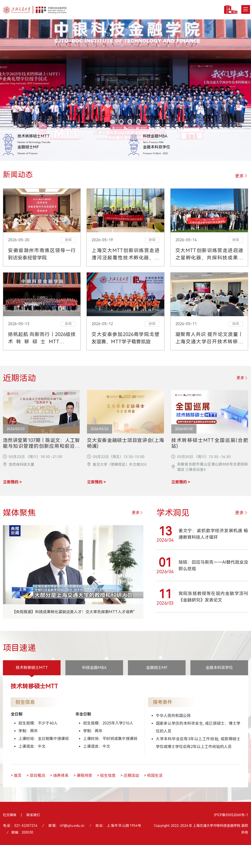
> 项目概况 (35, 775)
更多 (241, 175)
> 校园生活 (153, 775)
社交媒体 (9, 815)
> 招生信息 (106, 775)
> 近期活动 (129, 775)
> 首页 (16, 775)
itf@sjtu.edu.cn (72, 826)
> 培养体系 (59, 775)
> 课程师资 (82, 775)
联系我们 (33, 815)
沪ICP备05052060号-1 (231, 815)
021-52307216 (25, 826)
